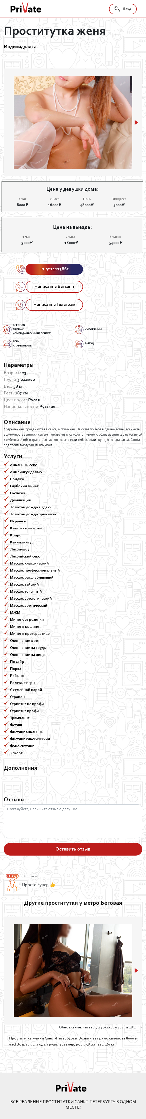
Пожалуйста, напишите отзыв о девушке (73, 821)
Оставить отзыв (73, 849)
